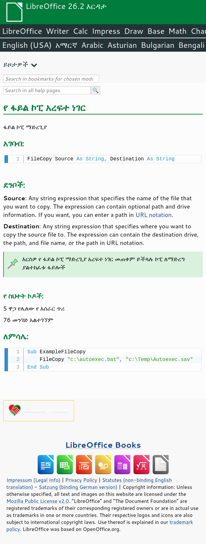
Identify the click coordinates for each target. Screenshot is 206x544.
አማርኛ (66, 45)
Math (177, 31)
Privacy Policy (81, 478)
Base (155, 31)
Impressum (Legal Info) (33, 478)
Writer (57, 31)
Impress (106, 31)
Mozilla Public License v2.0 (37, 499)
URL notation (153, 214)
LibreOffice (22, 31)
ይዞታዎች (15, 64)
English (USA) (27, 45)
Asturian (122, 45)
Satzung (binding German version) (78, 485)
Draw (133, 31)
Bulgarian (157, 45)
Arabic (92, 45)
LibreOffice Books (103, 443)
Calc (80, 31)
